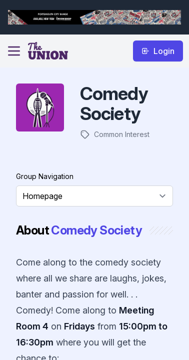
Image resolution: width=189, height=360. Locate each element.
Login (158, 51)
